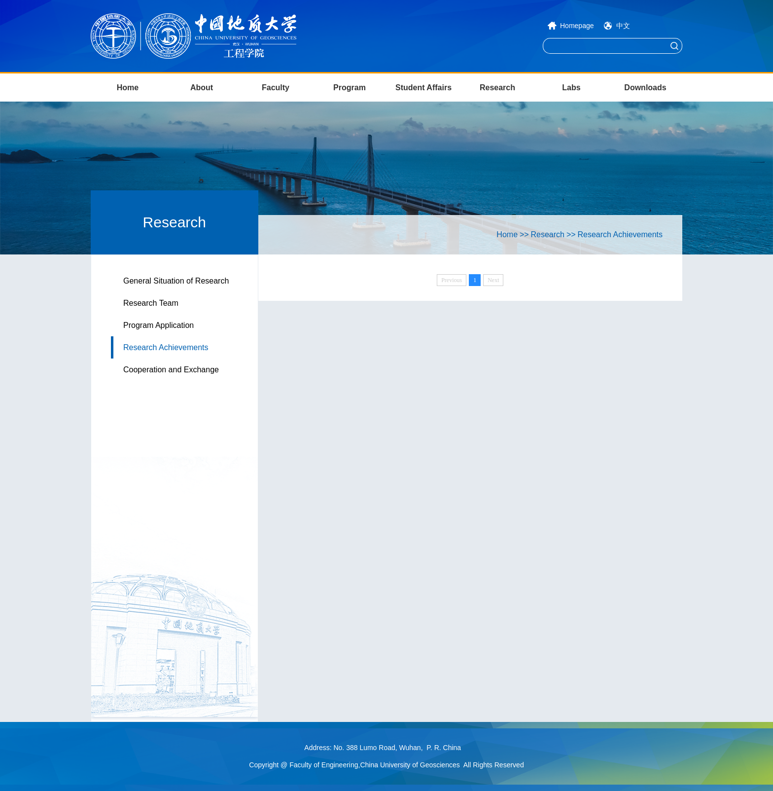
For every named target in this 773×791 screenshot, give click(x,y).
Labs (571, 87)
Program (349, 87)
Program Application (158, 325)
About (201, 87)
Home (128, 87)
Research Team (150, 303)
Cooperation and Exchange (171, 369)
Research (497, 87)
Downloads (645, 87)
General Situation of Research (176, 281)
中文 (623, 26)
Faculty (275, 87)
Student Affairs (423, 87)
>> (524, 234)
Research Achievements (166, 347)
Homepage (577, 26)
